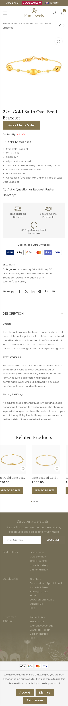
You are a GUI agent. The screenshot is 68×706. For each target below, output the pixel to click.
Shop (15, 23)
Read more (35, 700)
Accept (24, 692)
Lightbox (58, 41)
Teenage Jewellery (14, 277)
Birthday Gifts (46, 269)
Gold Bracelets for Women (36, 273)
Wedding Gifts (35, 277)
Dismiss (44, 692)
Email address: (22, 540)
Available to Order (21, 125)
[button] (31, 501)
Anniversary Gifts (27, 269)
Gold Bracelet (11, 273)
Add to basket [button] (21, 490)
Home (6, 23)
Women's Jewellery (14, 281)
